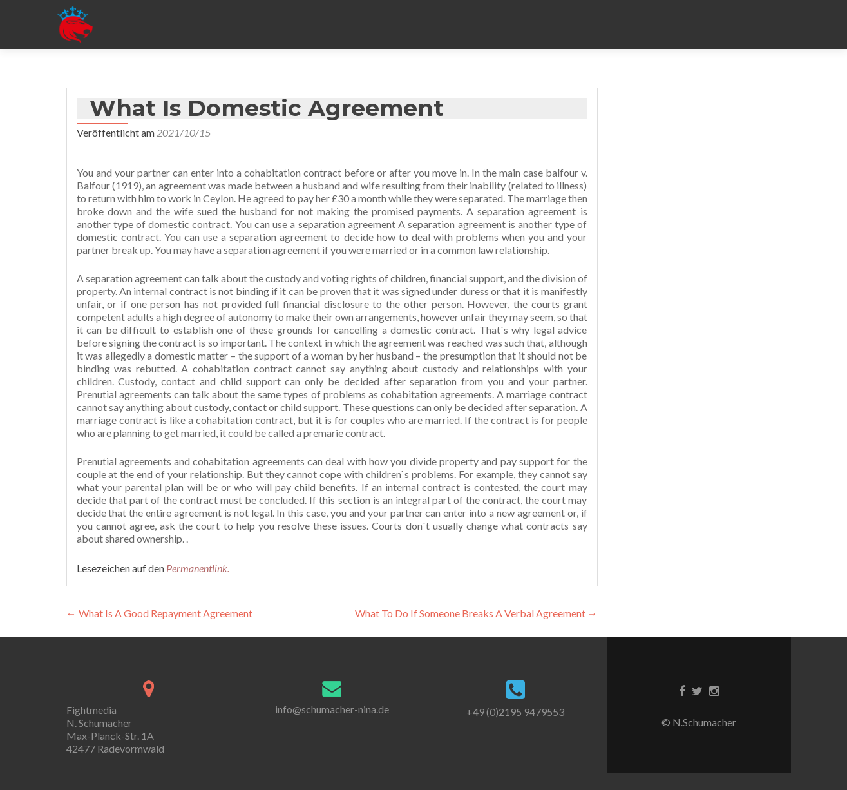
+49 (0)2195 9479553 (515, 712)
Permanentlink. (197, 568)
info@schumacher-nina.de (332, 709)
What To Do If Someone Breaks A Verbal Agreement (476, 613)
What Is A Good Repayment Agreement (159, 613)
